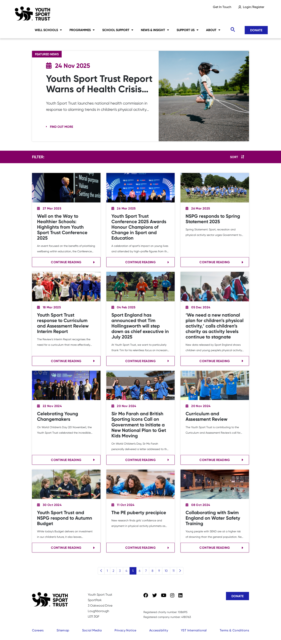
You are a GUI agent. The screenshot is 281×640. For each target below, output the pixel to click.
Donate (256, 30)
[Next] (180, 571)
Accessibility (158, 630)
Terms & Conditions (234, 630)
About (213, 30)
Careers (38, 630)
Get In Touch (222, 7)
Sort (234, 157)
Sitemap (63, 630)
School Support (117, 30)
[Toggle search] (232, 29)
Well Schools (48, 30)
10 (166, 571)
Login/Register (253, 7)
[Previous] (101, 571)
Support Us (187, 30)
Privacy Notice (125, 630)
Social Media (92, 630)
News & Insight (155, 30)
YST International (194, 630)
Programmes (82, 30)
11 (173, 571)
